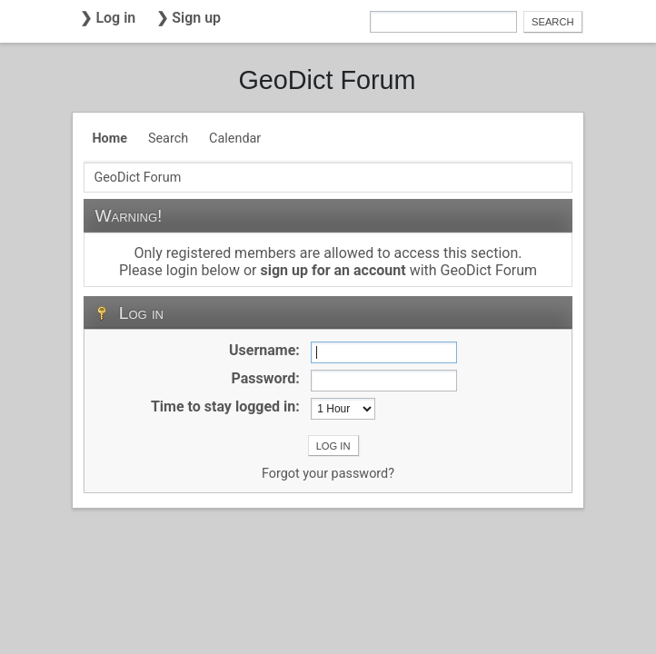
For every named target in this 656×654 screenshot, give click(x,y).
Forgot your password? (328, 473)
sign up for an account (332, 270)
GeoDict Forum (326, 79)
